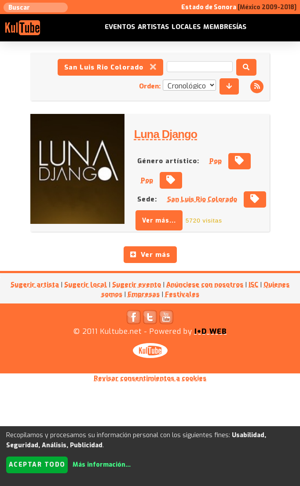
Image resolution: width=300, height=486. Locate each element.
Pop (215, 161)
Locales (186, 26)
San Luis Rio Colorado (110, 67)
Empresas (144, 294)
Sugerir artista (35, 284)
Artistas (153, 26)
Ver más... (159, 220)
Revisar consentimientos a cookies (150, 378)
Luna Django (164, 134)
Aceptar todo (37, 464)
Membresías (224, 26)
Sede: (147, 199)
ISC (253, 284)
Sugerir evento (136, 284)
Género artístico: (168, 161)
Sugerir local (85, 284)
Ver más (150, 254)
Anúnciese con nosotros (204, 284)
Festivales (182, 294)
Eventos (120, 26)
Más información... (102, 464)
